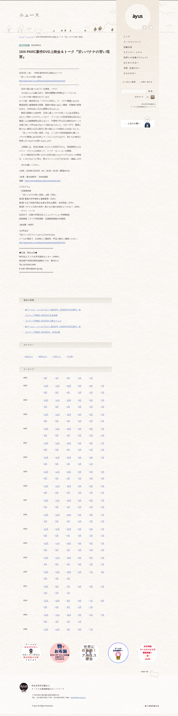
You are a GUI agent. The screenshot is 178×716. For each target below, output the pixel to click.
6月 (45, 392)
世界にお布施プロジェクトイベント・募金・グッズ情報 (137, 57)
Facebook (144, 27)
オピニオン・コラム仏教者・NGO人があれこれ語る (137, 52)
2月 (80, 378)
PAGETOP (143, 671)
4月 (57, 378)
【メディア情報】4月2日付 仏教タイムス (43, 321)
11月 (58, 386)
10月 (69, 386)
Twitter (150, 27)
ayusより (29, 356)
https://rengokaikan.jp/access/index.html (43, 181)
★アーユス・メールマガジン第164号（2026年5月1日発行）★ (53, 310)
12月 (46, 386)
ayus (138, 17)
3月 (68, 378)
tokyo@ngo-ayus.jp (78, 698)
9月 (80, 386)
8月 (91, 386)
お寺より (57, 356)
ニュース (30, 37)
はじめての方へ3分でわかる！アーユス (137, 62)
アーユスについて (137, 41)
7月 (102, 386)
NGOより (43, 356)
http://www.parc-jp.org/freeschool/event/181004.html (42, 81)
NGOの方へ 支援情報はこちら (137, 73)
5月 (45, 378)
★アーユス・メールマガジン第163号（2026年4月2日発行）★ (53, 326)
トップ (137, 36)
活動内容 (137, 47)
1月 (91, 378)
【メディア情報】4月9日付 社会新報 (41, 315)
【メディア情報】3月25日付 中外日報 (42, 332)
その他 (70, 356)
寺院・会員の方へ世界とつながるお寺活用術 (137, 68)
